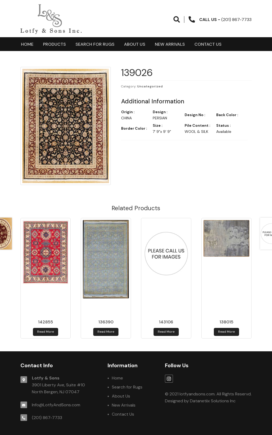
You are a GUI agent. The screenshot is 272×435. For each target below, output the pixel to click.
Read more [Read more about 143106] (166, 332)
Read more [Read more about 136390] (105, 332)
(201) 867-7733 (47, 417)
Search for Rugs (94, 44)
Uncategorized (150, 86)
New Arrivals (170, 44)
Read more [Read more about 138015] (226, 332)
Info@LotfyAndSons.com (56, 405)
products (54, 44)
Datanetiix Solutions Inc (213, 401)
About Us (134, 44)
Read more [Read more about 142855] (45, 332)
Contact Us (208, 44)
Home (27, 44)
